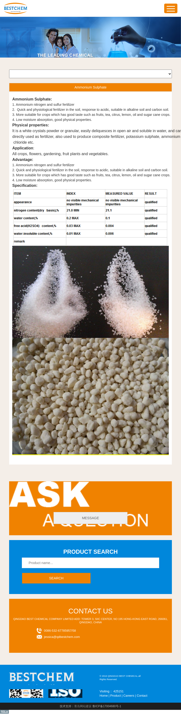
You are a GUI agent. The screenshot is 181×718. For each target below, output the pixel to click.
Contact (142, 695)
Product (115, 695)
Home (104, 695)
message (90, 518)
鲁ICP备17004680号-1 (106, 706)
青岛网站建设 (82, 706)
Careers (128, 695)
